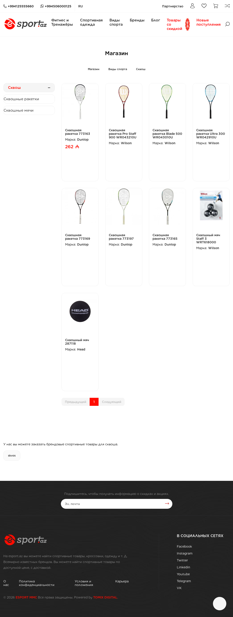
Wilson (126, 143)
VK (179, 588)
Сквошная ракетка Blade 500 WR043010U (167, 133)
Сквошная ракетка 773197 (121, 236)
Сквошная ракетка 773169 (77, 236)
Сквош (140, 69)
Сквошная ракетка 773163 (77, 131)
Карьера (122, 581)
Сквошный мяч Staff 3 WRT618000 (208, 238)
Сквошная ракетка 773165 (165, 236)
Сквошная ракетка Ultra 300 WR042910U (210, 133)
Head (81, 349)
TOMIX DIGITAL (105, 597)
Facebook (184, 546)
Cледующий (111, 402)
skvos (12, 455)
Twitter (182, 560)
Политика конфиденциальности (36, 583)
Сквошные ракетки (21, 99)
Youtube (183, 574)
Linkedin (183, 567)
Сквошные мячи (18, 110)
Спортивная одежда (91, 22)
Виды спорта (116, 22)
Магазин (93, 69)
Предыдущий (75, 402)
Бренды (137, 20)
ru (80, 6)
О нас (6, 583)
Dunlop (83, 139)
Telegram (184, 581)
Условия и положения (84, 583)
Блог (155, 20)
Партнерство (172, 6)
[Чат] (219, 603)
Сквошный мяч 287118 (77, 341)
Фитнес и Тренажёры (62, 22)
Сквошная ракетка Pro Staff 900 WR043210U (122, 133)
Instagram (184, 553)
